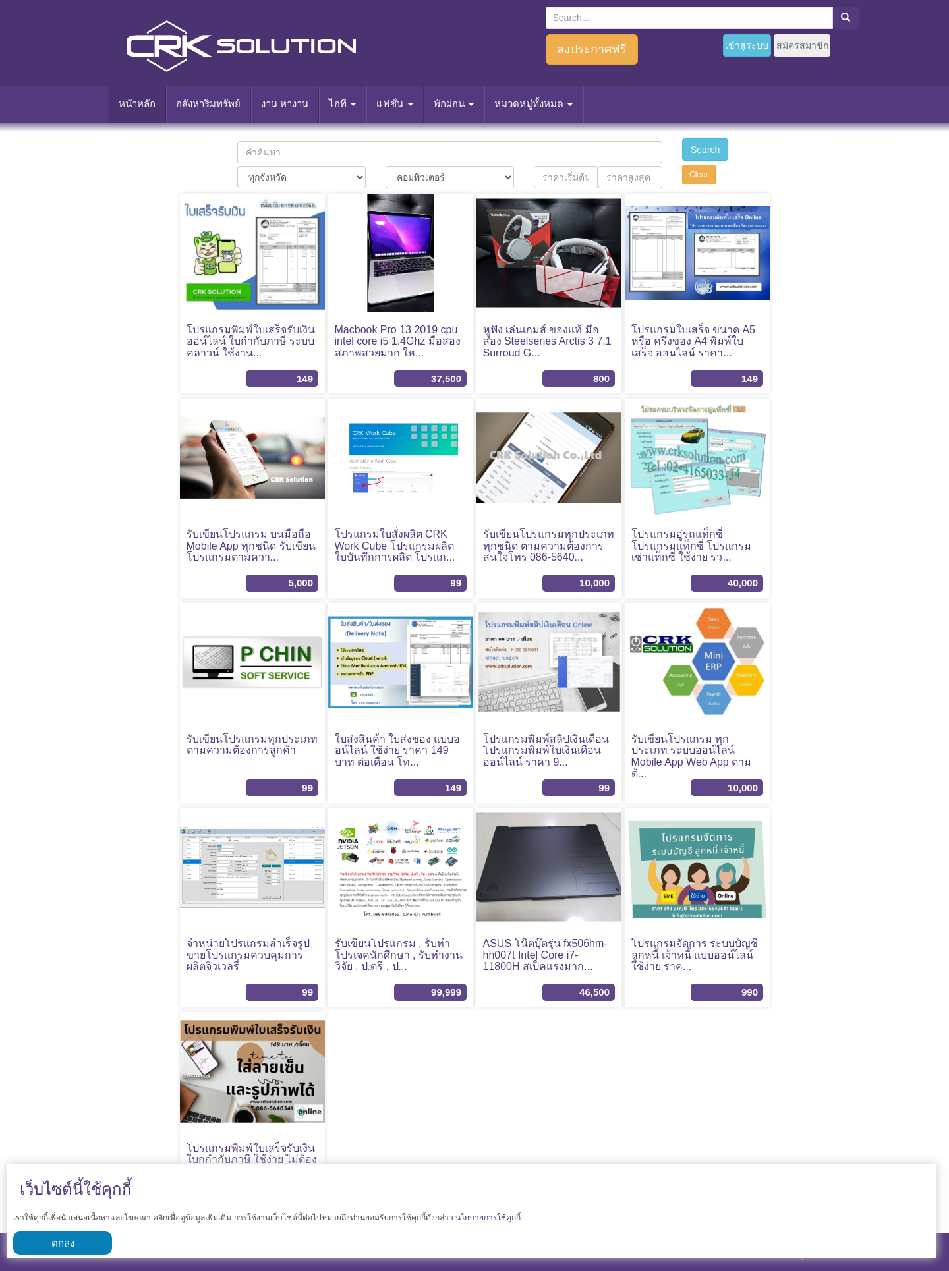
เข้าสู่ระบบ (746, 45)
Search (705, 149)
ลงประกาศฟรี (592, 49)
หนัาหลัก (137, 103)
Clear (698, 174)
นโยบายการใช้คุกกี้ (488, 1217)
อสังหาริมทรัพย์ (208, 103)
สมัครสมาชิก (802, 45)
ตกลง (62, 1243)
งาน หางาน (284, 103)
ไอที (342, 103)
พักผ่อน (454, 103)
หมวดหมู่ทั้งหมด (533, 103)
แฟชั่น (394, 103)
